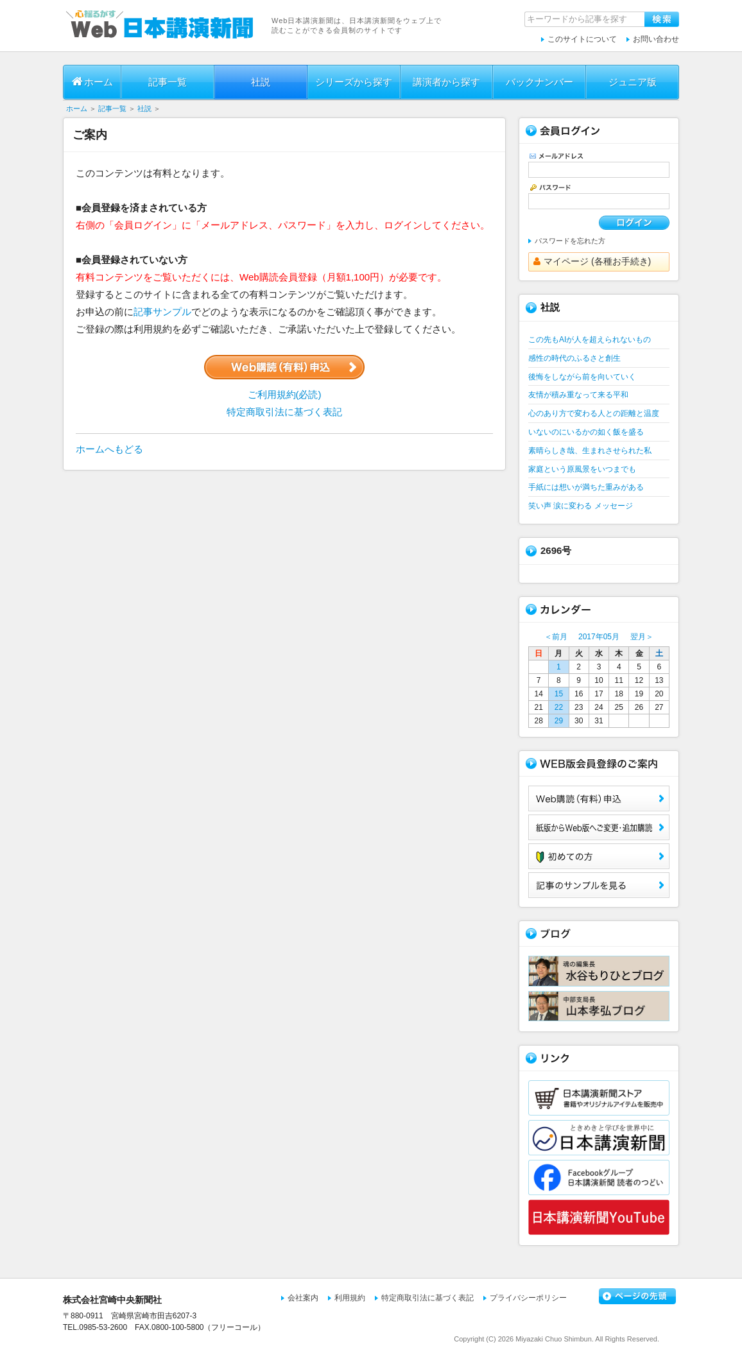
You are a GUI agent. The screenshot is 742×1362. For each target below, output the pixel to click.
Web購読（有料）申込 (598, 798)
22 (559, 707)
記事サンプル (162, 311)
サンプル (598, 885)
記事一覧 (167, 81)
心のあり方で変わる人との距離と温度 (593, 413)
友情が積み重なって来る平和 (578, 394)
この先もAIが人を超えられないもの (589, 339)
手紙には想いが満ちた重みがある (586, 487)
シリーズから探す (353, 81)
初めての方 (598, 856)
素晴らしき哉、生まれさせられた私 (589, 450)
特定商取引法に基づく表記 (284, 411)
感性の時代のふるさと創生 (574, 358)
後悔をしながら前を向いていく (582, 376)
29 (559, 720)
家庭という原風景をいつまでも (582, 469)
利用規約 (349, 1297)
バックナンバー (539, 81)
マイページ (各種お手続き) (592, 261)
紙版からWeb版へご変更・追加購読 (598, 827)
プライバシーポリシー (528, 1297)
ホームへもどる (109, 449)
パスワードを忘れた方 (570, 241)
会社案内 (303, 1297)
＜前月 (555, 636)
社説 (260, 81)
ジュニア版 (632, 81)
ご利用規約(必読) (285, 394)
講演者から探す (446, 81)
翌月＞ (641, 636)
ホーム (92, 81)
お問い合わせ (656, 39)
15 (559, 693)
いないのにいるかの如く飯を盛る (586, 431)
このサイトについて (582, 39)
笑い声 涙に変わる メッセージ (580, 505)
